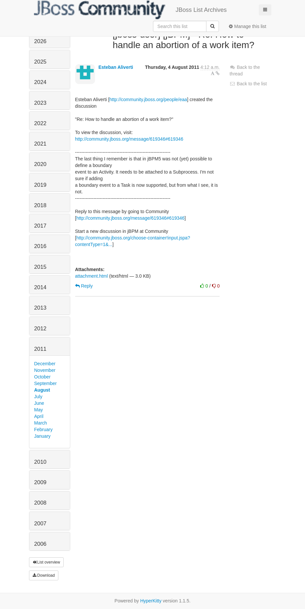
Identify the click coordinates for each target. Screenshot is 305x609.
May (38, 409)
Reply (84, 286)
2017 (40, 226)
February (43, 429)
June (39, 403)
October (42, 376)
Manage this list (247, 26)
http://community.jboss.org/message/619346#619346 (129, 139)
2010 (40, 462)
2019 (40, 185)
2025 (40, 62)
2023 (40, 103)
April (39, 416)
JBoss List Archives (130, 10)
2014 (40, 287)
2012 (40, 328)
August (42, 390)
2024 (40, 82)
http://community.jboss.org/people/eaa (148, 99)
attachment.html (91, 276)
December (45, 363)
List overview (46, 562)
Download (44, 575)
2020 (40, 164)
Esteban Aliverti (115, 67)
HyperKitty (151, 600)
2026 (40, 41)
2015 (40, 267)
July (38, 396)
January (42, 436)
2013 (40, 308)
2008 (40, 503)
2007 (40, 523)
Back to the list (248, 83)
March (40, 423)
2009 (40, 482)
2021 (40, 144)
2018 (40, 205)
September (45, 383)
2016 (40, 246)
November (45, 370)
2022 (40, 123)
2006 (40, 544)
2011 (40, 349)
